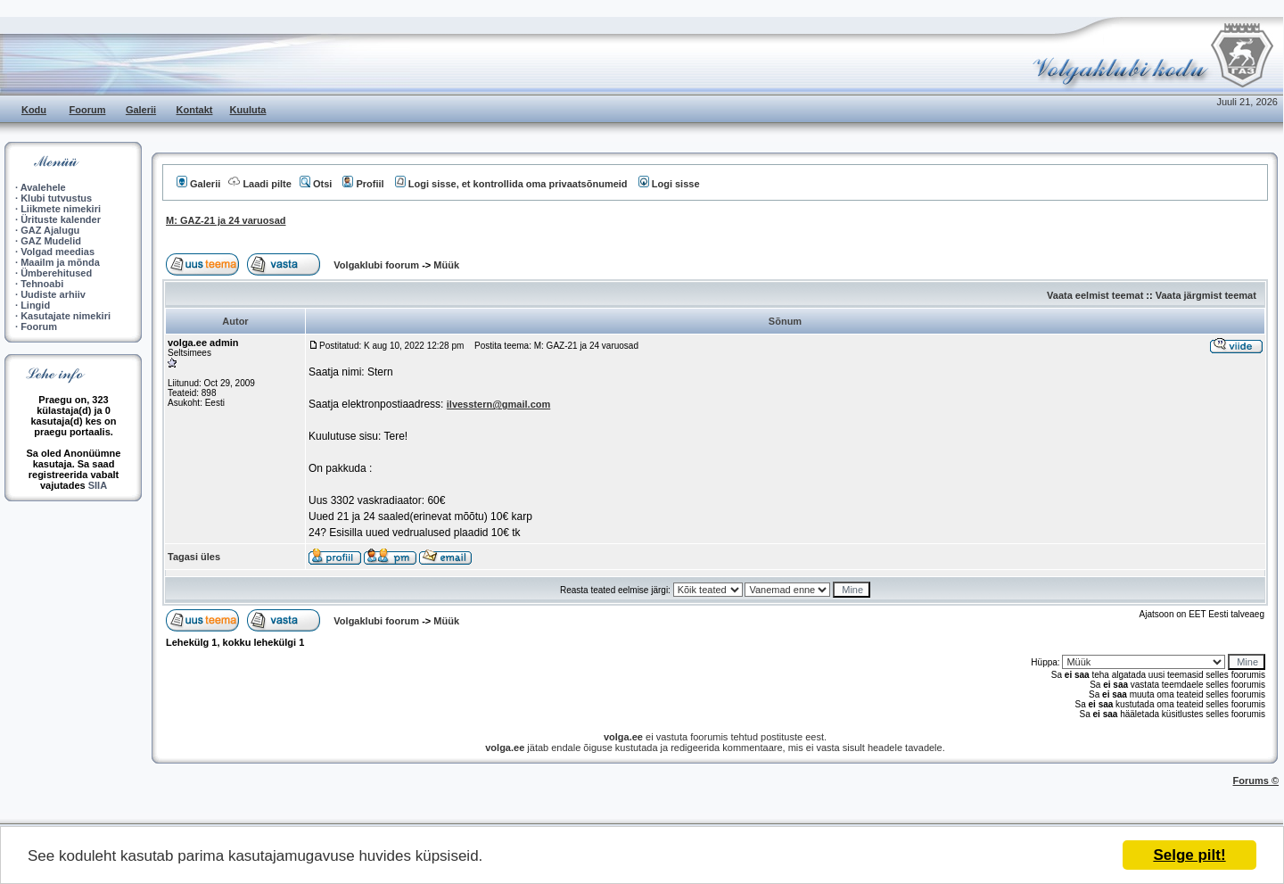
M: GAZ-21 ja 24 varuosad (226, 220)
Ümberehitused (56, 273)
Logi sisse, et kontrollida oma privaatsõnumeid (511, 183)
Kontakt (195, 109)
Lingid (35, 305)
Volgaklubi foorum (377, 265)
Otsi (316, 183)
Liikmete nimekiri (61, 208)
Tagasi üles (194, 556)
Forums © (1256, 780)
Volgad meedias (58, 251)
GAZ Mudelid (51, 240)
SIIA (97, 485)
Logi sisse (669, 183)
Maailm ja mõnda (60, 262)
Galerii (141, 109)
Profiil (362, 183)
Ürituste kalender (61, 219)
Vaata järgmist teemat (1206, 295)
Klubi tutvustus (56, 198)
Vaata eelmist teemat (1095, 295)
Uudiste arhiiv (53, 294)
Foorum (88, 109)
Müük (446, 265)
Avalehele (43, 187)
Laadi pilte (259, 183)
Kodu (33, 109)
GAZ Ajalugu (50, 230)
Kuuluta (248, 109)
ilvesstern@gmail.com (499, 404)
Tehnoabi (42, 283)
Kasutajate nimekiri (66, 315)
